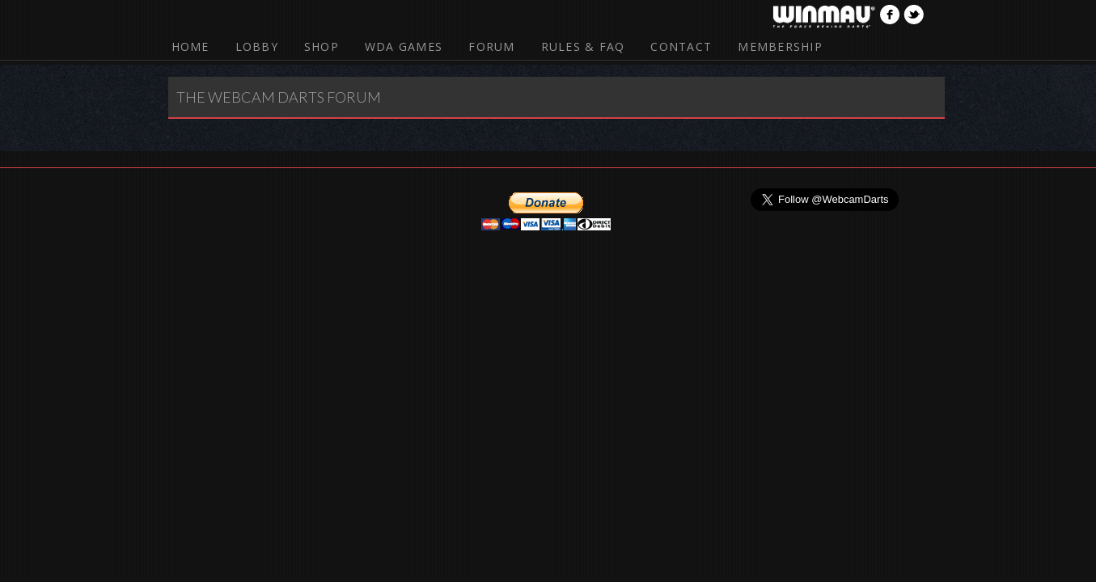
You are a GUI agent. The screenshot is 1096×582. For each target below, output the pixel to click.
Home (190, 46)
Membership (780, 46)
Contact (681, 46)
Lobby (256, 46)
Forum (491, 46)
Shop (321, 46)
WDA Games (403, 46)
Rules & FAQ (583, 46)
